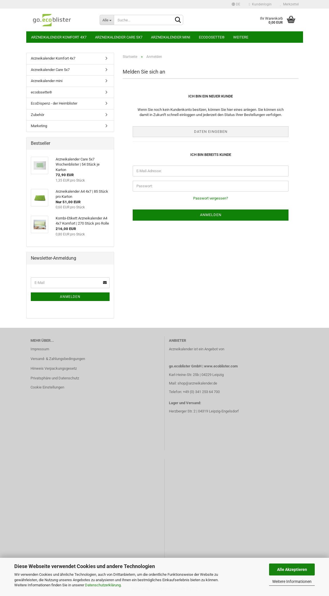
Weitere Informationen (292, 581)
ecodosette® (212, 37)
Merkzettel (289, 4)
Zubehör (37, 115)
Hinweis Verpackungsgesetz (54, 368)
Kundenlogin (260, 4)
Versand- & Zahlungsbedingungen (58, 359)
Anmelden (70, 297)
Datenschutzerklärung (103, 585)
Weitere (240, 37)
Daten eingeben (210, 131)
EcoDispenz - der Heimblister (54, 103)
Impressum (40, 349)
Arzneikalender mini (170, 37)
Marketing (39, 126)
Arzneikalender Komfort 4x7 (58, 37)
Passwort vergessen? (210, 198)
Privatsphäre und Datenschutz (55, 378)
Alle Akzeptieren (292, 569)
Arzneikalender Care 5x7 (118, 37)
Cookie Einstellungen (47, 387)
